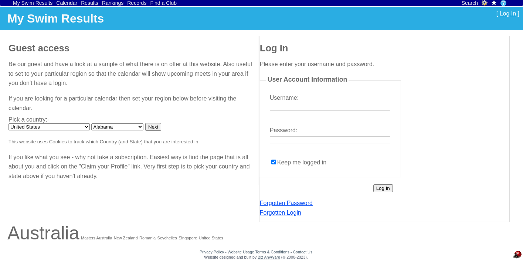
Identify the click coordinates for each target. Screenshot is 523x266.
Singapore (188, 238)
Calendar (66, 3)
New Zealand (126, 238)
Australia (43, 233)
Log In (508, 13)
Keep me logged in (301, 162)
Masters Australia (96, 238)
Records (136, 3)
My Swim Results (32, 3)
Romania (147, 238)
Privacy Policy (212, 252)
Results (89, 3)
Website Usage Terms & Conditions (258, 252)
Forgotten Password (286, 203)
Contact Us (302, 252)
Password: (284, 130)
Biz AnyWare (269, 257)
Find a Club (163, 3)
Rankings (112, 3)
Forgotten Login (280, 212)
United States (211, 238)
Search (470, 3)
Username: (284, 98)
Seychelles (167, 238)
